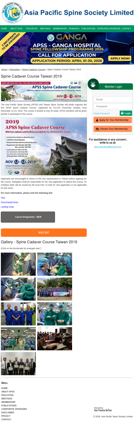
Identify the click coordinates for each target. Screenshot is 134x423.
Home (4, 69)
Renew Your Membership (114, 129)
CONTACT (126, 29)
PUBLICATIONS (88, 29)
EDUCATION (31, 29)
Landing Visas (7, 207)
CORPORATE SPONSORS (108, 29)
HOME (4, 388)
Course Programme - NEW (28, 217)
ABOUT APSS (16, 29)
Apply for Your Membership (114, 120)
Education (15, 69)
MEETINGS (45, 29)
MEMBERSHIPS (60, 29)
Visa (3, 198)
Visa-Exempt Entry (9, 202)
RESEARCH (74, 29)
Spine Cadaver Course (33, 69)
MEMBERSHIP (8, 402)
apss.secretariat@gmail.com (107, 146)
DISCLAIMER (7, 412)
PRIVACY (5, 416)
